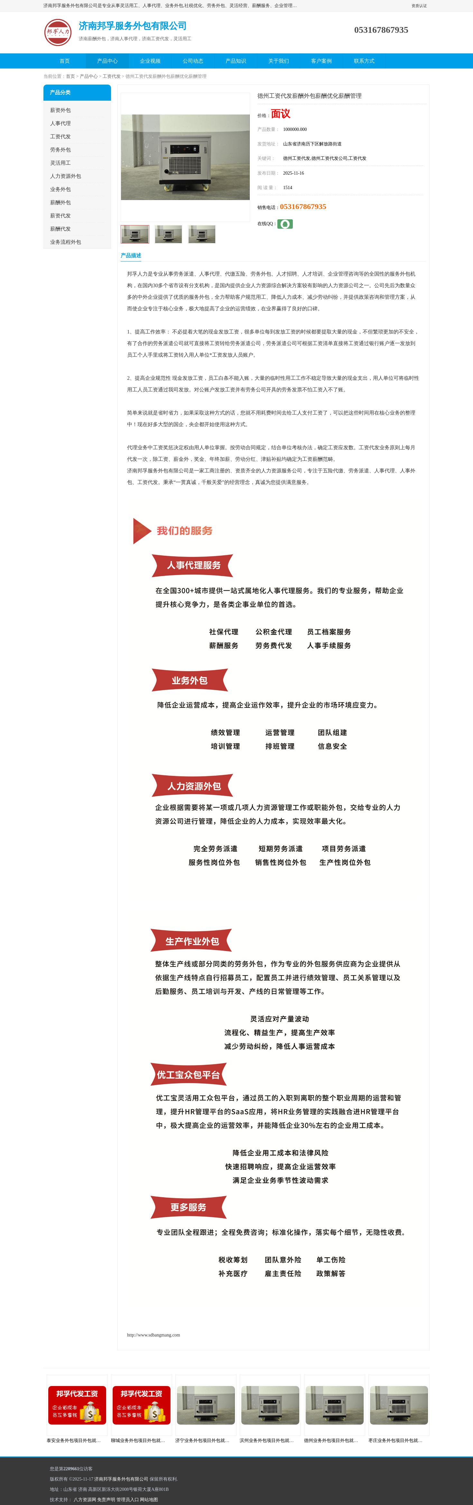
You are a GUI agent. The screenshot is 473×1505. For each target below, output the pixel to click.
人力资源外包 (65, 176)
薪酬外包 (60, 202)
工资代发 (112, 76)
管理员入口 (127, 1499)
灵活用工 (60, 163)
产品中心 (107, 61)
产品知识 (236, 61)
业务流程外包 (65, 242)
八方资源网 (85, 1499)
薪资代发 (60, 215)
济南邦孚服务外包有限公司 (121, 1479)
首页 (65, 61)
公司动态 (193, 61)
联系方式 (364, 61)
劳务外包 (60, 149)
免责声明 (106, 1499)
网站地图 (149, 1499)
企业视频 (150, 61)
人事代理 (60, 123)
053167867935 (303, 206)
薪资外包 (60, 110)
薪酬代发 (60, 229)
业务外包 (60, 189)
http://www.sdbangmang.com (153, 1335)
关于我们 (278, 61)
